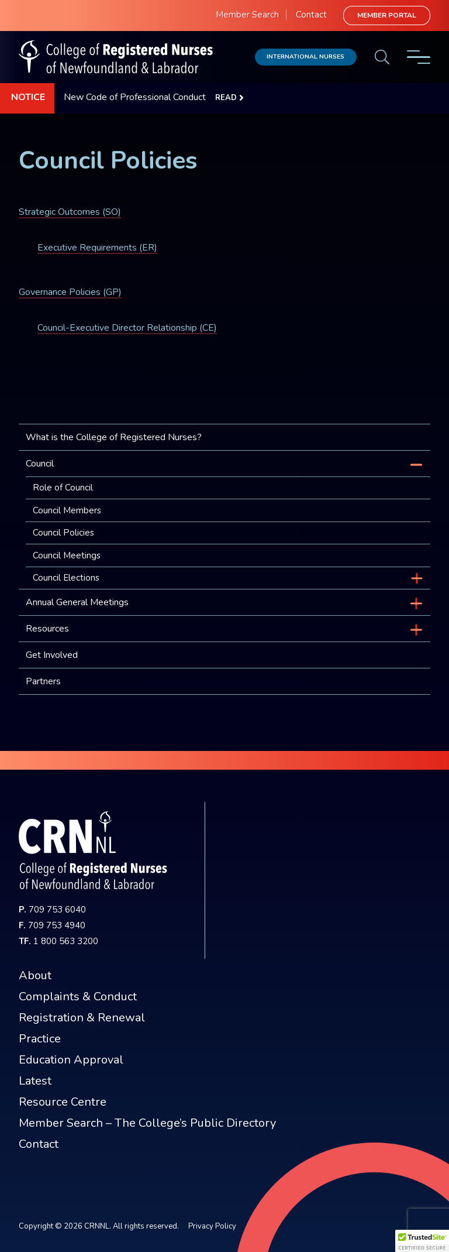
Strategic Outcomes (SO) (70, 211)
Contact (311, 14)
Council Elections (66, 578)
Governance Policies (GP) (70, 292)
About (35, 975)
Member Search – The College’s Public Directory (147, 1123)
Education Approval (71, 1060)
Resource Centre (62, 1102)
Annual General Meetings (77, 602)
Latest (35, 1081)
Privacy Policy (212, 1226)
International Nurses (305, 56)
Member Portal (386, 15)
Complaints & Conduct (78, 996)
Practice (40, 1039)
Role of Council (63, 487)
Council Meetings (67, 555)
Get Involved (52, 655)
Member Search (247, 14)
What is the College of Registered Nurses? (114, 437)
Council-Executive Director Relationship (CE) (127, 327)
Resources (47, 628)
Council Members (67, 510)
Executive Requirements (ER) (97, 247)
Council (40, 463)
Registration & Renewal (82, 1017)
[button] (422, 1241)
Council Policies (63, 532)
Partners (43, 681)
